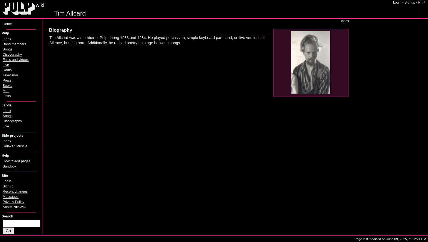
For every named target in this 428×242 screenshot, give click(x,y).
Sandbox (9, 166)
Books (7, 86)
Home (7, 24)
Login (397, 2)
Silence (55, 43)
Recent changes (15, 191)
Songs (8, 49)
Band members (14, 44)
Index (345, 21)
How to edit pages (16, 161)
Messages (11, 197)
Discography (12, 54)
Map (6, 91)
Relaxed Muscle (15, 146)
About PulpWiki (14, 207)
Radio (7, 70)
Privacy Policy (13, 202)
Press (7, 80)
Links (7, 96)
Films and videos (16, 60)
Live (6, 65)
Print (421, 2)
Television (10, 75)
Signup (410, 2)
